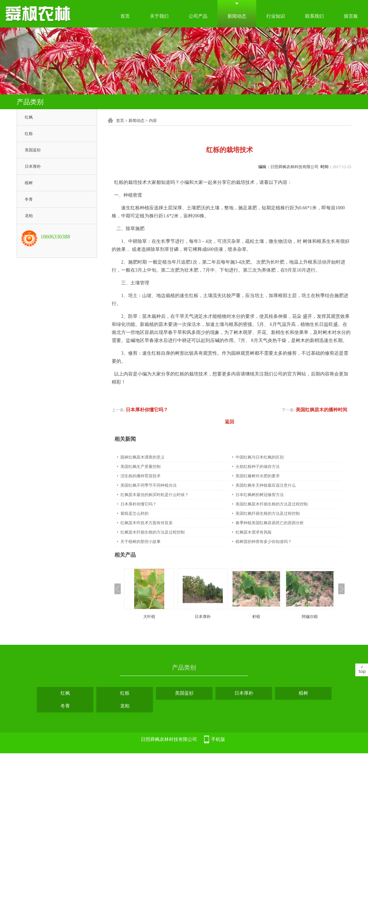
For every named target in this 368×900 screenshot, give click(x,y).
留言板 (351, 16)
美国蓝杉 (33, 150)
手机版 (218, 739)
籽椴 (256, 616)
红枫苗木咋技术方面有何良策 (146, 523)
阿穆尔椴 (310, 616)
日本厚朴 (33, 166)
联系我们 (314, 16)
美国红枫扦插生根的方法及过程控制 (268, 513)
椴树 (29, 183)
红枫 (29, 117)
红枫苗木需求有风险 (254, 532)
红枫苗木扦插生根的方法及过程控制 (152, 532)
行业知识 (275, 16)
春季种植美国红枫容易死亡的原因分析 (270, 523)
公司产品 (198, 16)
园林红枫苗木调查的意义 (142, 457)
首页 (125, 16)
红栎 (29, 133)
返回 (229, 421)
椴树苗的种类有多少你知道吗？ (264, 541)
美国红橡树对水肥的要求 (258, 476)
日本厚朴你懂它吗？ (147, 409)
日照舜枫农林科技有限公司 (294, 166)
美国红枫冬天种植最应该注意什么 (266, 485)
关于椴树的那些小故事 (140, 541)
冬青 (29, 199)
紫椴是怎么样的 (134, 513)
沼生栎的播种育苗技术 (140, 476)
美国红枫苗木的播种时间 (321, 409)
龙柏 (29, 215)
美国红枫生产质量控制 (140, 466)
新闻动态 (236, 16)
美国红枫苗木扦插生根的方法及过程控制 (272, 504)
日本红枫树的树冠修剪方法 (260, 494)
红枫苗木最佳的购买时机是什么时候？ (154, 494)
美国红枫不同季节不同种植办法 (148, 485)
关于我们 (159, 16)
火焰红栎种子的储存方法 (258, 466)
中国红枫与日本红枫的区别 (260, 457)
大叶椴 (149, 616)
